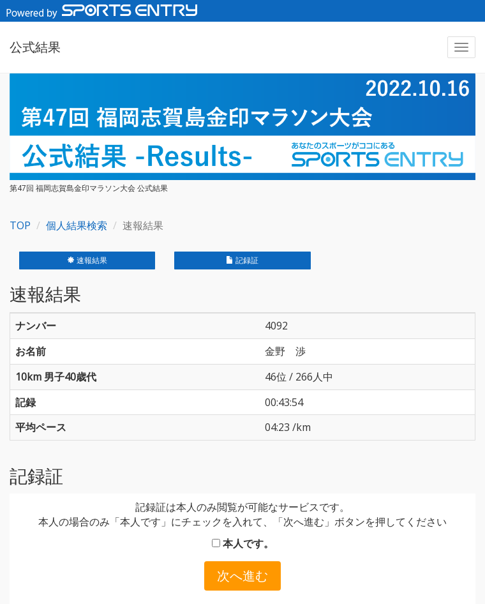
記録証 (242, 260)
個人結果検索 (76, 225)
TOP (20, 225)
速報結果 (87, 260)
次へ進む (242, 575)
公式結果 (35, 47)
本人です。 (243, 543)
